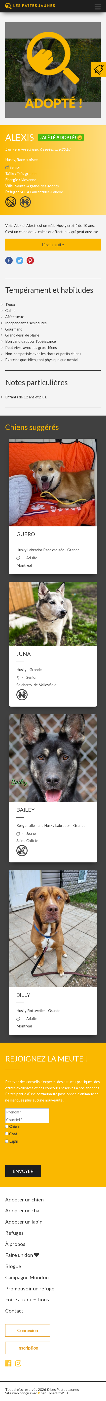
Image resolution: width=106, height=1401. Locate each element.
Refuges (14, 1233)
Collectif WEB (57, 1393)
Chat (13, 1134)
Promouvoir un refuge (29, 1288)
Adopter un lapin (23, 1222)
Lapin (13, 1141)
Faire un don (22, 1255)
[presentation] (43, 1155)
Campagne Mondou (27, 1277)
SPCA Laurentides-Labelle (41, 192)
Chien (14, 1126)
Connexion (27, 1330)
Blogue (13, 1266)
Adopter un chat (23, 1210)
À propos (15, 1244)
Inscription (27, 1348)
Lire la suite (53, 244)
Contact (14, 1311)
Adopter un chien (24, 1199)
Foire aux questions (27, 1299)
